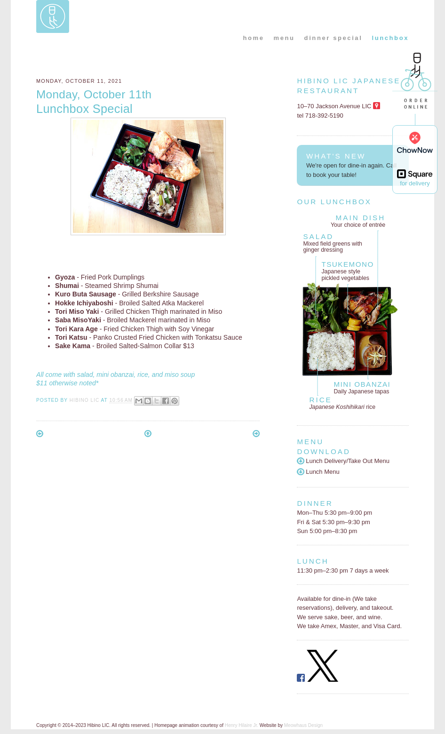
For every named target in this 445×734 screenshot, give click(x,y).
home (253, 37)
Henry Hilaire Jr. (241, 725)
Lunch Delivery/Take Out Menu (343, 460)
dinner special (333, 37)
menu (284, 37)
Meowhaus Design (303, 725)
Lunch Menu (318, 471)
